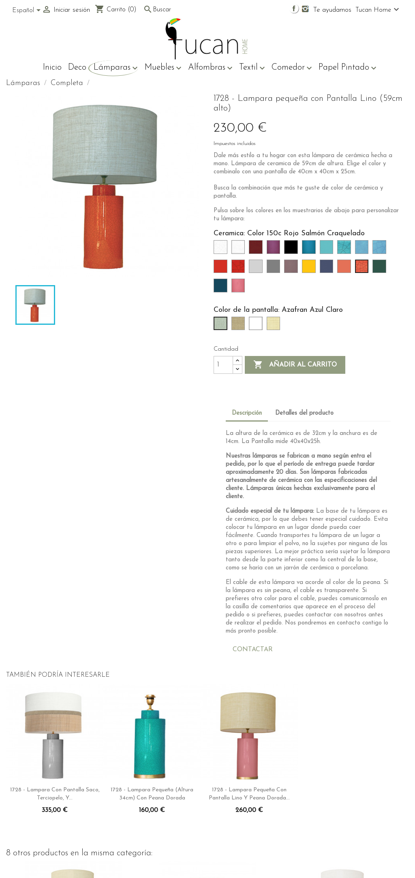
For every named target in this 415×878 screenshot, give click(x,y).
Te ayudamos (332, 9)
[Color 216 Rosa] (239, 288)
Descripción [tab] (247, 413)
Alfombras (210, 68)
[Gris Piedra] (239, 326)
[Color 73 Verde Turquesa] (328, 249)
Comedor (292, 68)
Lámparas (116, 68)
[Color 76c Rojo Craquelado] (239, 269)
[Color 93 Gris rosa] (292, 269)
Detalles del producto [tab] (304, 413)
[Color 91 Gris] (275, 269)
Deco (77, 67)
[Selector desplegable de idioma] (27, 11)
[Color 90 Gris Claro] (257, 269)
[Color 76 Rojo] (222, 269)
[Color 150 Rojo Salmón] (345, 269)
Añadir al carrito (295, 365)
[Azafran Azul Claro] (222, 326)
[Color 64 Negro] (292, 249)
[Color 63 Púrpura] (275, 249)
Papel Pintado (347, 68)
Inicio (52, 67)
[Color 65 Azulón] (310, 249)
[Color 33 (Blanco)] (239, 249)
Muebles (163, 68)
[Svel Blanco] (257, 326)
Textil (252, 68)
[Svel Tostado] (275, 326)
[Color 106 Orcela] (328, 269)
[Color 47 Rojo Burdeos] (257, 249)
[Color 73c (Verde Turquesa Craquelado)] (345, 249)
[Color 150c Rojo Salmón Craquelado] (363, 269)
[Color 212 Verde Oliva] (380, 269)
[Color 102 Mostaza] (310, 269)
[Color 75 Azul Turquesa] (363, 249)
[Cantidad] (223, 365)
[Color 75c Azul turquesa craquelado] (380, 249)
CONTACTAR (253, 649)
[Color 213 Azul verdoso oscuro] (222, 288)
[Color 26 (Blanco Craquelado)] (222, 249)
